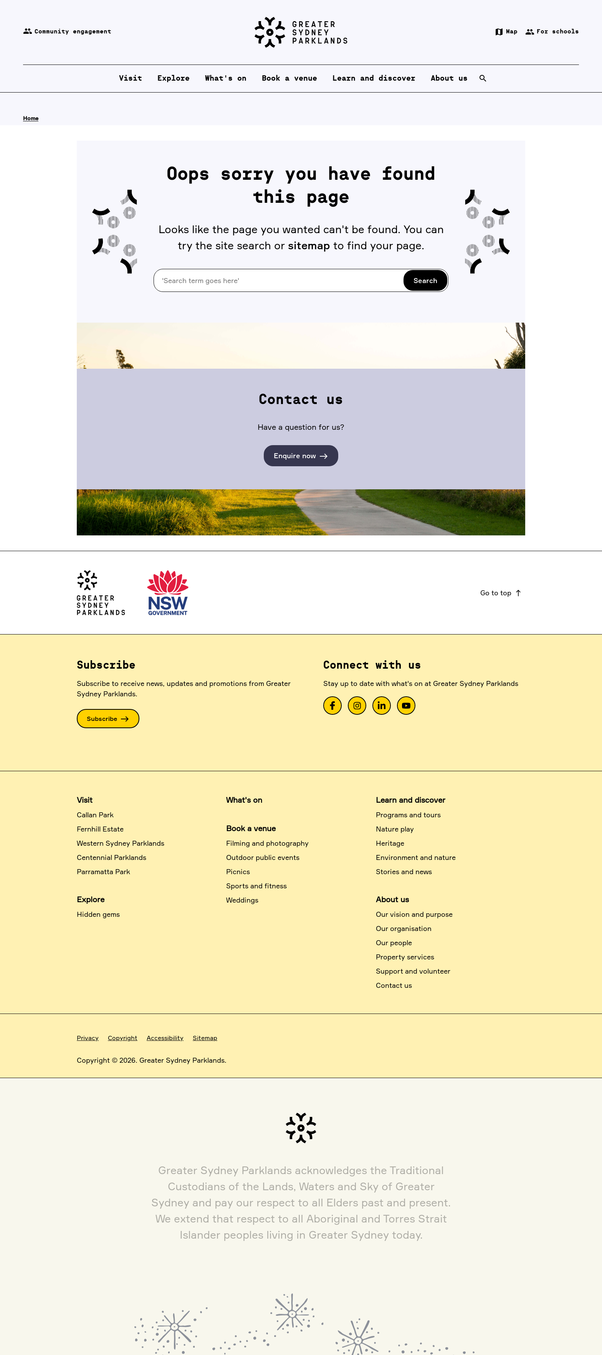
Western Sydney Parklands (120, 843)
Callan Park (95, 814)
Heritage (390, 843)
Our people (394, 942)
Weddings (242, 900)
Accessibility (165, 1038)
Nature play (395, 829)
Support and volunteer (413, 971)
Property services (405, 956)
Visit (85, 800)
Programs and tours (408, 814)
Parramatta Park (103, 871)
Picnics (238, 871)
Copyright (122, 1038)
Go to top (501, 592)
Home (30, 118)
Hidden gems (98, 914)
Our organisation (404, 928)
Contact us (394, 985)
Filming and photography (267, 843)
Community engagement (67, 32)
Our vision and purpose (414, 914)
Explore (90, 899)
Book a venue (251, 828)
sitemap (309, 245)
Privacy (88, 1038)
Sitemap (205, 1038)
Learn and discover (410, 800)
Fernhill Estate (100, 829)
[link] (332, 705)
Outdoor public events (262, 857)
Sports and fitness (256, 885)
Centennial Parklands (111, 857)
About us (392, 899)
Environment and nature (416, 857)
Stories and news (404, 871)
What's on (244, 800)
